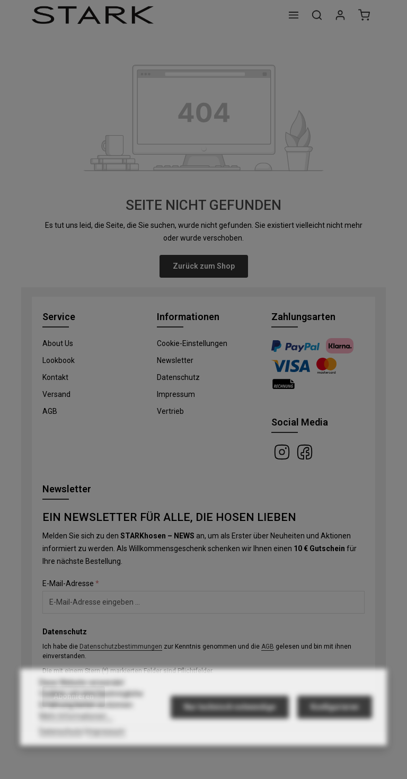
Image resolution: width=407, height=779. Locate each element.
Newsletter (175, 360)
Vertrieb (170, 411)
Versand (56, 394)
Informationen (188, 316)
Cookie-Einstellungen (192, 343)
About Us (57, 343)
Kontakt (55, 377)
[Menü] (293, 14)
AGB (49, 411)
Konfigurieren (335, 728)
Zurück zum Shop (204, 266)
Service (58, 316)
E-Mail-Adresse (70, 583)
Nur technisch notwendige (230, 728)
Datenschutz (178, 377)
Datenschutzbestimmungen (120, 646)
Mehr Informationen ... (76, 737)
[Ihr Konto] (340, 14)
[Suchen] (317, 14)
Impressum (176, 394)
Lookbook (58, 360)
